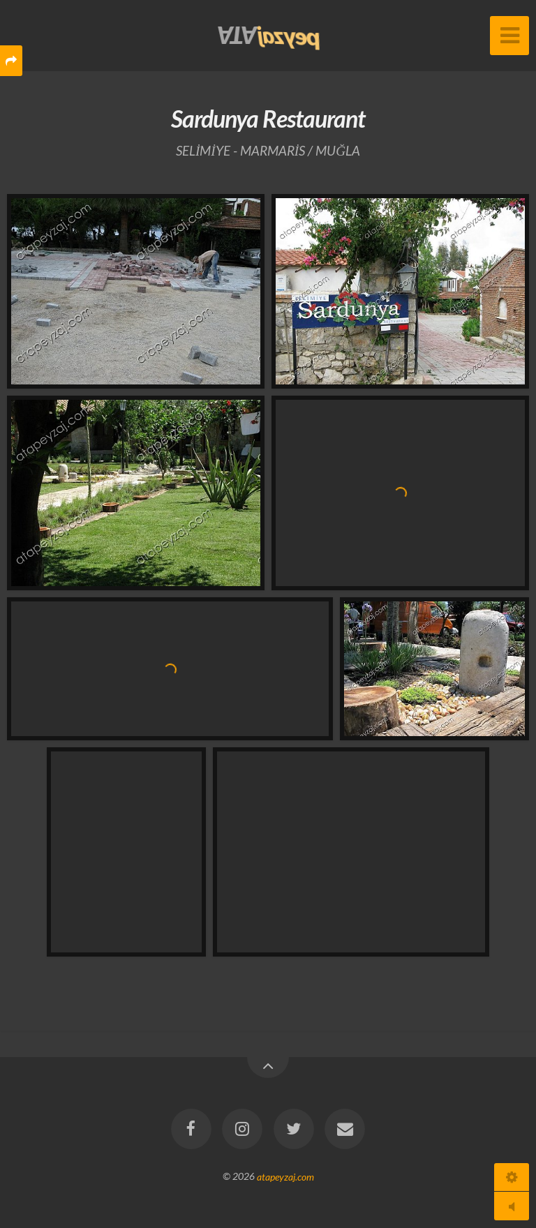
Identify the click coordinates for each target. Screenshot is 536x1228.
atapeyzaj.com (285, 1176)
